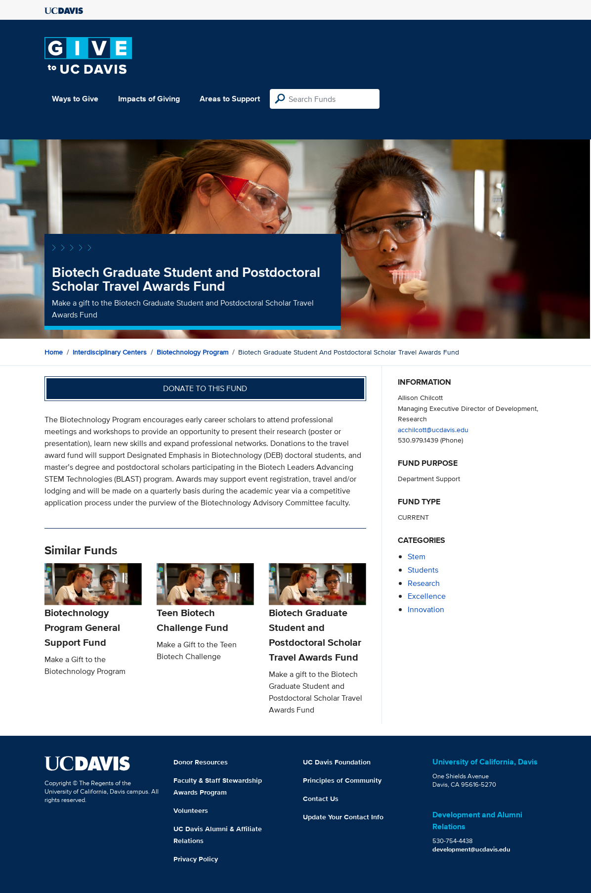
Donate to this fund (205, 388)
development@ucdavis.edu (471, 849)
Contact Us (320, 799)
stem (416, 556)
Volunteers (190, 810)
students (423, 570)
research (424, 583)
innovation (426, 609)
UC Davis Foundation (337, 762)
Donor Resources (200, 762)
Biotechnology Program (192, 352)
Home (53, 352)
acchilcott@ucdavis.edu (433, 429)
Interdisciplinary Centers (110, 352)
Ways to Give (75, 98)
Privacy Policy (195, 859)
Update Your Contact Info (343, 817)
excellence (427, 596)
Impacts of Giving (149, 98)
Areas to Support (230, 98)
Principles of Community (342, 780)
